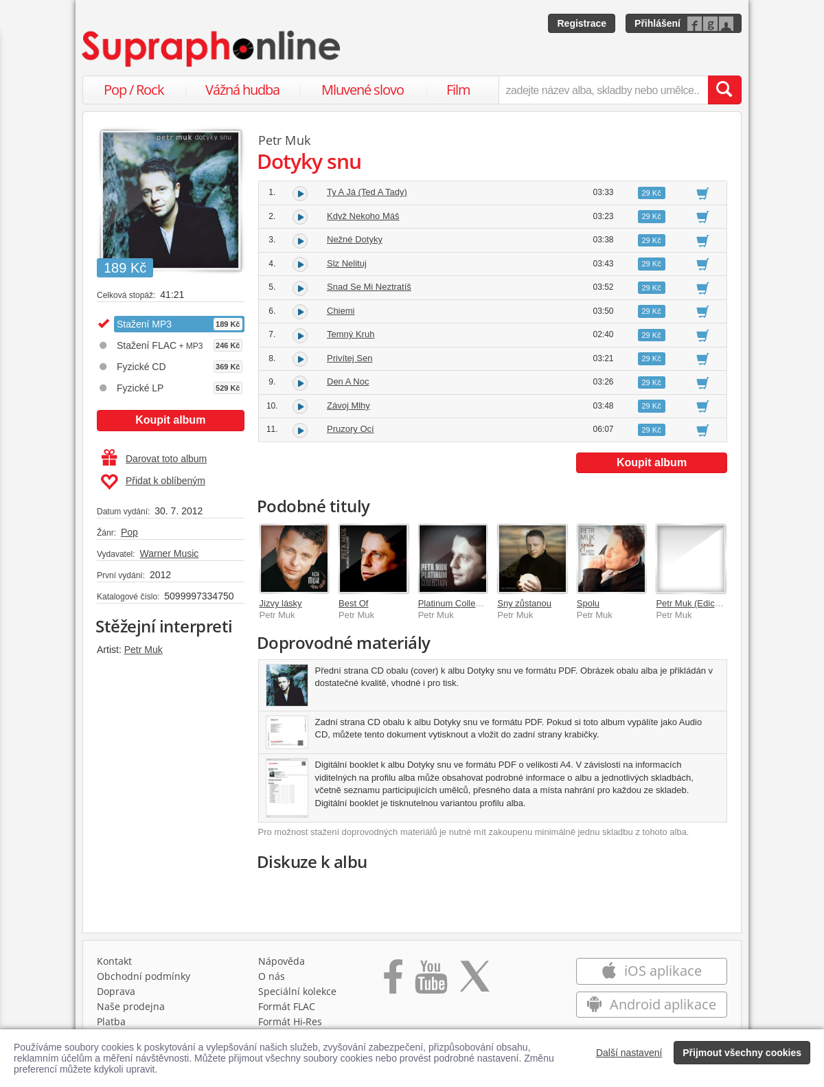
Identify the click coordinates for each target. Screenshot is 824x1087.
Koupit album (170, 420)
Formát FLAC (286, 1009)
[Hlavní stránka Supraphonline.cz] (212, 48)
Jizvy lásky (281, 603)
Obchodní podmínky (143, 979)
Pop (129, 532)
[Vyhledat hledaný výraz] (724, 90)
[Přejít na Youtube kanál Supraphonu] (430, 985)
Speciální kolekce (297, 994)
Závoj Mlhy (348, 405)
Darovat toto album (154, 459)
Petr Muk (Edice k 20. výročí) (713, 603)
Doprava (116, 994)
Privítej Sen (349, 358)
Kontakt (114, 964)
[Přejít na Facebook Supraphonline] (393, 985)
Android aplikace (651, 1007)
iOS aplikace (651, 974)
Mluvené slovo (362, 89)
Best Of (353, 603)
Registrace (581, 23)
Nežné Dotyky (354, 239)
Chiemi (340, 311)
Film (458, 89)
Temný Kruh (350, 334)
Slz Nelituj (347, 263)
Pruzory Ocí (350, 429)
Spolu (588, 603)
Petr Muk (143, 649)
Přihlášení (657, 23)
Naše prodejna (131, 1009)
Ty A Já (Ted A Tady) (367, 192)
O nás (271, 979)
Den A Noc (348, 381)
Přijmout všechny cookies (742, 1052)
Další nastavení (629, 1052)
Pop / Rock (134, 89)
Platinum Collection (456, 603)
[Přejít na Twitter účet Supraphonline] (474, 985)
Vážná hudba (242, 89)
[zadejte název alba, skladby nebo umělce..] (603, 90)
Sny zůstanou (524, 603)
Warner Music (168, 553)
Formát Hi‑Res (290, 1024)
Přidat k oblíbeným (152, 482)
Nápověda (281, 964)
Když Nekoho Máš (363, 216)
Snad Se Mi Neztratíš (369, 287)
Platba (111, 1024)
